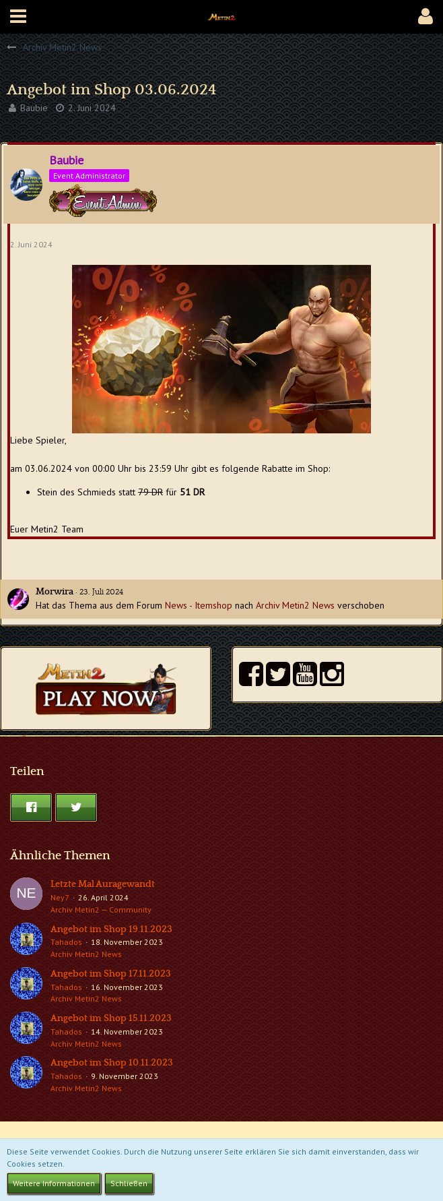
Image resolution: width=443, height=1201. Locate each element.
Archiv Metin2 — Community (100, 909)
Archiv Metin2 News (295, 605)
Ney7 (59, 897)
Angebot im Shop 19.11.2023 (111, 929)
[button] (18, 17)
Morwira (54, 591)
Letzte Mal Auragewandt (102, 884)
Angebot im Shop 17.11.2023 (110, 973)
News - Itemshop (198, 605)
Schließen (128, 1183)
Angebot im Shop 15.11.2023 (111, 1018)
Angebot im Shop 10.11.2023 (111, 1062)
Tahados (66, 942)
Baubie (34, 108)
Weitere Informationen (54, 1183)
